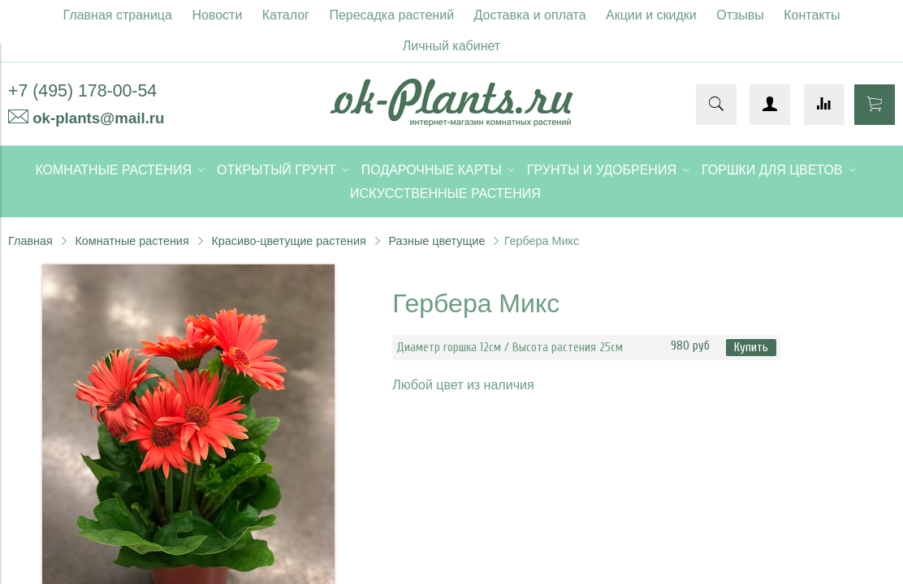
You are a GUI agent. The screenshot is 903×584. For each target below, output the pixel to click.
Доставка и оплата (530, 15)
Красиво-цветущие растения (288, 240)
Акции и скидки (651, 15)
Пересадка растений (391, 15)
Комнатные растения (131, 240)
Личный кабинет (451, 46)
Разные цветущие (436, 240)
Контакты (812, 15)
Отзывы (740, 15)
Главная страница (117, 15)
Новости (217, 15)
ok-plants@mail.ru (98, 118)
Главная (30, 240)
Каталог (285, 15)
